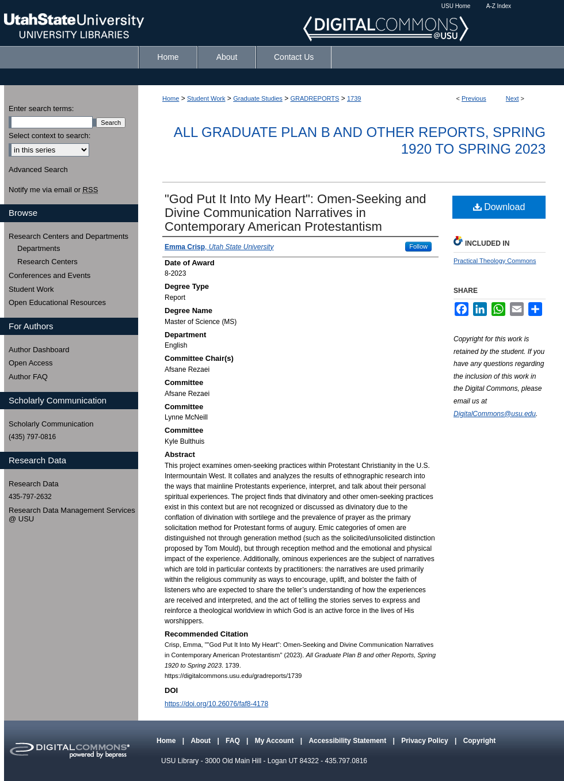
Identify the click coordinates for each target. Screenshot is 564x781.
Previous (474, 98)
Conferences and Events (49, 275)
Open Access (31, 363)
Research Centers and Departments (68, 236)
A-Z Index (498, 6)
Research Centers (47, 261)
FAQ (234, 741)
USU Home (456, 6)
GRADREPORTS (315, 98)
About (201, 741)
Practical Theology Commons (495, 260)
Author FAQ (28, 376)
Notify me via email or (53, 190)
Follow (418, 246)
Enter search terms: (41, 108)
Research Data (34, 483)
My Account (275, 741)
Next (512, 98)
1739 (354, 98)
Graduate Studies (258, 98)
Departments (38, 248)
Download (499, 207)
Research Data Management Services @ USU (72, 515)
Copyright (479, 741)
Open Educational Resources (57, 302)
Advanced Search (38, 169)
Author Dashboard (39, 349)
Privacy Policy (425, 741)
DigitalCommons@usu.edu (495, 414)
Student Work (206, 98)
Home (170, 98)
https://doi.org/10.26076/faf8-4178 (216, 704)
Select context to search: (49, 135)
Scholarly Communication (51, 424)
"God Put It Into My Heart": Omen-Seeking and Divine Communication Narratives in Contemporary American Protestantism (295, 213)
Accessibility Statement (348, 741)
